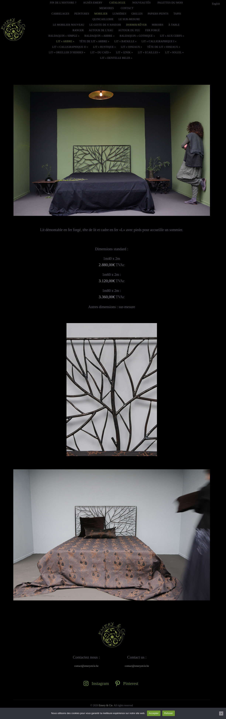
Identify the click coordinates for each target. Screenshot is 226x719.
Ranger (78, 30)
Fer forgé (152, 30)
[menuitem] (216, 3)
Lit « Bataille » (125, 41)
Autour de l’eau (101, 30)
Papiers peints (158, 13)
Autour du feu (129, 30)
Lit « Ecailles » (149, 52)
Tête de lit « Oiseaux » (163, 47)
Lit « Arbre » (65, 41)
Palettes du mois (170, 2)
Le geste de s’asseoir (105, 24)
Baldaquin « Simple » (63, 35)
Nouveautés (141, 2)
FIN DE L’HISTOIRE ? (63, 2)
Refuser (168, 713)
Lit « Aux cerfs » (172, 35)
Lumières (119, 13)
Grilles (137, 13)
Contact (127, 8)
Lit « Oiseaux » (131, 47)
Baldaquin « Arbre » (99, 35)
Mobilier (101, 13)
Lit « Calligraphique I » (159, 41)
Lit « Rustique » (104, 47)
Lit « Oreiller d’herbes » (67, 52)
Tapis (177, 13)
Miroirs (157, 24)
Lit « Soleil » (174, 52)
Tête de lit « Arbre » (94, 41)
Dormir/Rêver (136, 24)
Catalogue (117, 2)
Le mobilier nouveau (68, 24)
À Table (174, 24)
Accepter (154, 713)
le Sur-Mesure (129, 19)
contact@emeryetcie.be (86, 666)
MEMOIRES (107, 8)
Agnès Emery (92, 2)
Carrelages (60, 13)
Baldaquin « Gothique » (137, 35)
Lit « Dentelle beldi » (116, 58)
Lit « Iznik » (124, 52)
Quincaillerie (103, 19)
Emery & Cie (106, 705)
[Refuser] (221, 713)
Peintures (81, 13)
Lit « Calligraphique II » (70, 47)
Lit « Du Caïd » (100, 52)
